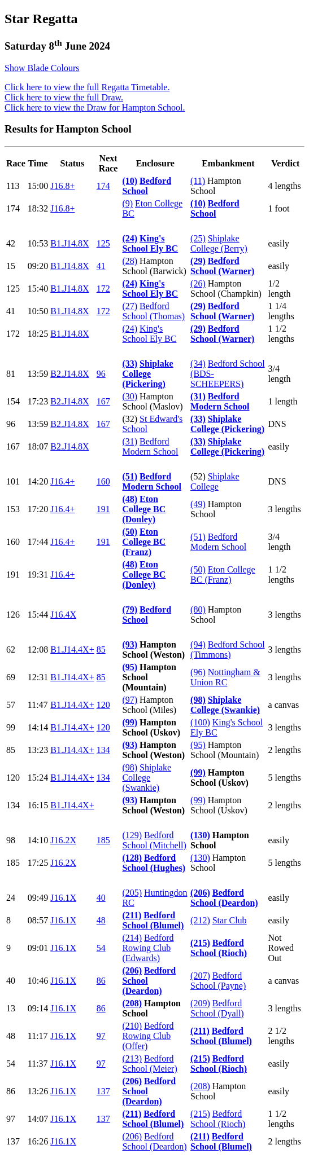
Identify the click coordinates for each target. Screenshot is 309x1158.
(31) (198, 396)
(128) (132, 857)
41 (101, 266)
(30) (129, 396)
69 (10, 677)
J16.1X (63, 897)
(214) (132, 938)
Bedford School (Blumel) (153, 920)
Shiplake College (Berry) (218, 243)
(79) (129, 609)
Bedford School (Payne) (218, 980)
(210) (132, 1026)
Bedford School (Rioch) (218, 948)
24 (10, 897)
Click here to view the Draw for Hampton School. (95, 107)
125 (103, 243)
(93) (129, 644)
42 (10, 243)
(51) (129, 476)
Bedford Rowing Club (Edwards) (147, 948)
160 (103, 481)
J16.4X (63, 614)
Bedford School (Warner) (222, 266)
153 (13, 509)
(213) (132, 1058)
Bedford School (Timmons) (227, 649)
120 (103, 705)
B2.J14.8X (69, 373)
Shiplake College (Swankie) (225, 705)
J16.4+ (62, 481)
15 (10, 266)
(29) (198, 261)
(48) (129, 499)
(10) (129, 181)
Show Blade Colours (42, 68)
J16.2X (63, 840)
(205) (132, 892)
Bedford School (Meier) (149, 1063)
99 (10, 727)
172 (103, 288)
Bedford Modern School (219, 401)
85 (101, 649)
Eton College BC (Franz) (144, 542)
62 (10, 649)
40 (101, 897)
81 (10, 373)
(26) (198, 283)
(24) (129, 238)
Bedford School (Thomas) (153, 311)
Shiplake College (215, 481)
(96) (198, 672)
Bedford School (146, 186)
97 (101, 1036)
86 (101, 980)
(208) (132, 1003)
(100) (200, 722)
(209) (200, 1003)
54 (101, 948)
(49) (198, 504)
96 (101, 373)
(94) (198, 644)
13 (10, 1008)
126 (13, 614)
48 (101, 920)
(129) (132, 835)
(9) (127, 203)
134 (103, 750)
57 (10, 705)
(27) (129, 306)
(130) (200, 835)
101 (13, 481)
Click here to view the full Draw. (64, 97)
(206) (200, 892)
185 (103, 840)
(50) (129, 531)
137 (103, 1091)
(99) (129, 722)
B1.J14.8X (69, 243)
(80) (198, 609)
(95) (129, 667)
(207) (200, 975)
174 (103, 186)
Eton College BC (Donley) (144, 509)
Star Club (229, 920)
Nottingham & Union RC (225, 677)
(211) (131, 915)
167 (103, 401)
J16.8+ (62, 186)
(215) (200, 943)
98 (10, 840)
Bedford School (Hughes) (153, 863)
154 (13, 401)
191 (103, 509)
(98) (198, 700)
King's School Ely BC (150, 243)
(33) (129, 363)
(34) (198, 363)
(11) (197, 181)
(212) (200, 920)
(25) (198, 238)
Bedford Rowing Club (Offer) (147, 1036)
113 (12, 186)
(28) (129, 261)
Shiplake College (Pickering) (147, 374)
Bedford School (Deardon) (224, 898)
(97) (129, 700)
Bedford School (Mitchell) (154, 840)
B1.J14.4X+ (72, 649)
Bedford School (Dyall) (217, 1008)
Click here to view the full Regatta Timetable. (87, 87)
